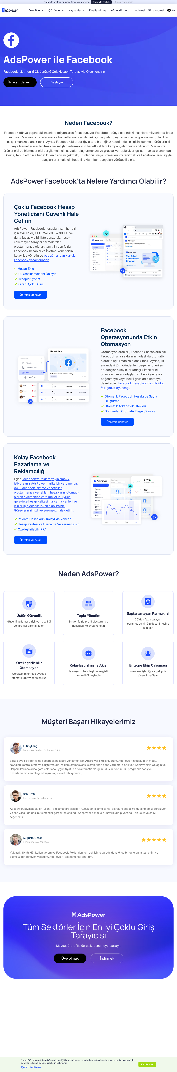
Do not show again (124, 2)
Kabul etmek (147, 1064)
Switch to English (101, 2)
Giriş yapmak (156, 10)
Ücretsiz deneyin (20, 82)
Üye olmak (70, 958)
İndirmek (140, 10)
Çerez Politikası (31, 1067)
